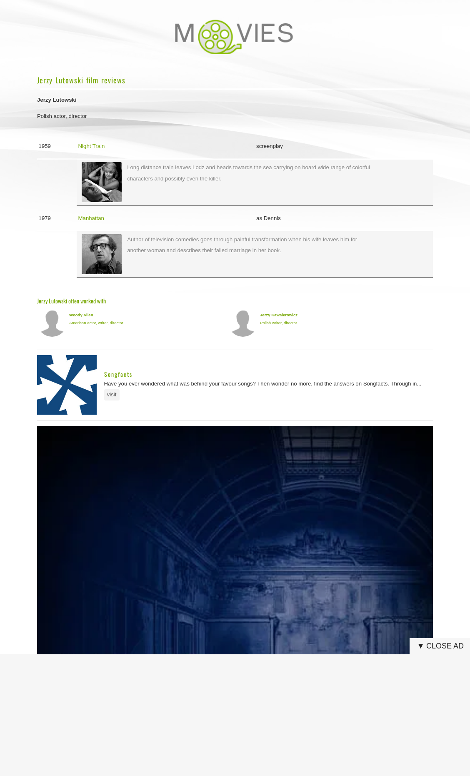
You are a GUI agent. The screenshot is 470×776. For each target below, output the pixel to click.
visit (112, 394)
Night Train (91, 146)
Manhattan (91, 218)
